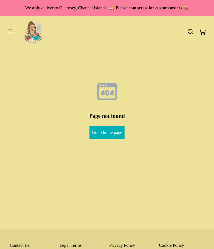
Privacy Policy (122, 245)
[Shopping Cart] (203, 32)
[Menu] (12, 32)
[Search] (190, 32)
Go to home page (107, 132)
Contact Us (20, 245)
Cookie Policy (171, 245)
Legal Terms (71, 245)
